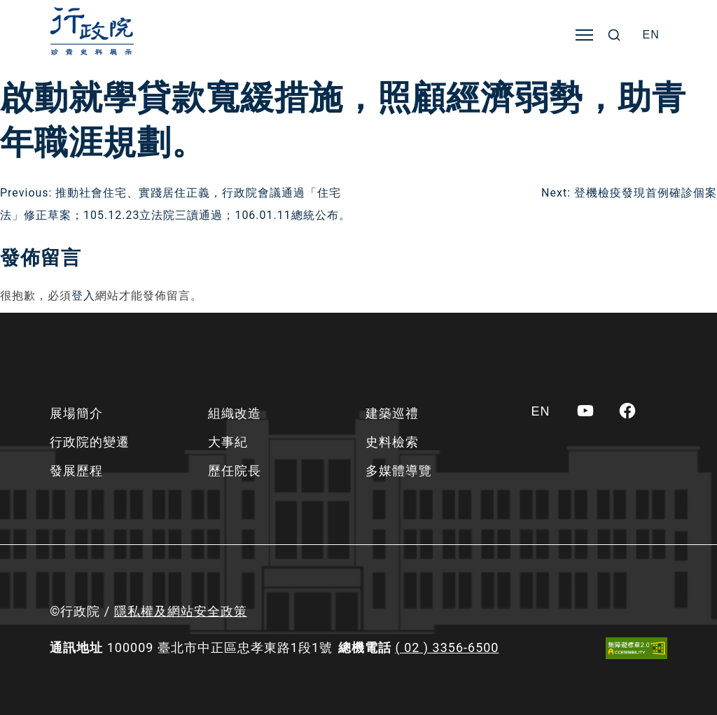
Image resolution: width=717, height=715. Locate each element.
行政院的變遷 (90, 441)
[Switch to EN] (651, 35)
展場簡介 (76, 413)
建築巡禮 (392, 413)
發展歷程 (76, 470)
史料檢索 (392, 441)
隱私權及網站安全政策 (180, 611)
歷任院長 (234, 470)
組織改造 (234, 413)
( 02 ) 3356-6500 (447, 647)
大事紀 (228, 441)
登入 (83, 295)
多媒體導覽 (399, 470)
